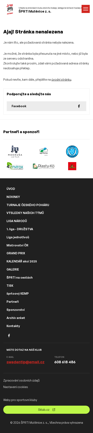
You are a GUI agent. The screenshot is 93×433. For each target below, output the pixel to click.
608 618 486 (64, 362)
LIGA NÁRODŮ (17, 221)
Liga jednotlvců (18, 237)
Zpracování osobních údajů (21, 380)
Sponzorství (16, 309)
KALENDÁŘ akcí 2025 (22, 261)
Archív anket (16, 318)
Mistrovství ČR (17, 245)
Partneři (13, 301)
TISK (10, 285)
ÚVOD (11, 188)
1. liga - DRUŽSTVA (20, 229)
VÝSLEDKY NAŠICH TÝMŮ (25, 213)
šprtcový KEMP (18, 293)
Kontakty (13, 326)
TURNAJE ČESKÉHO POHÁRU (28, 205)
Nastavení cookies (15, 387)
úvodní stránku (61, 79)
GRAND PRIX (16, 253)
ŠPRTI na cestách (20, 277)
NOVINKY (13, 197)
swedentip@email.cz (25, 362)
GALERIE (13, 269)
